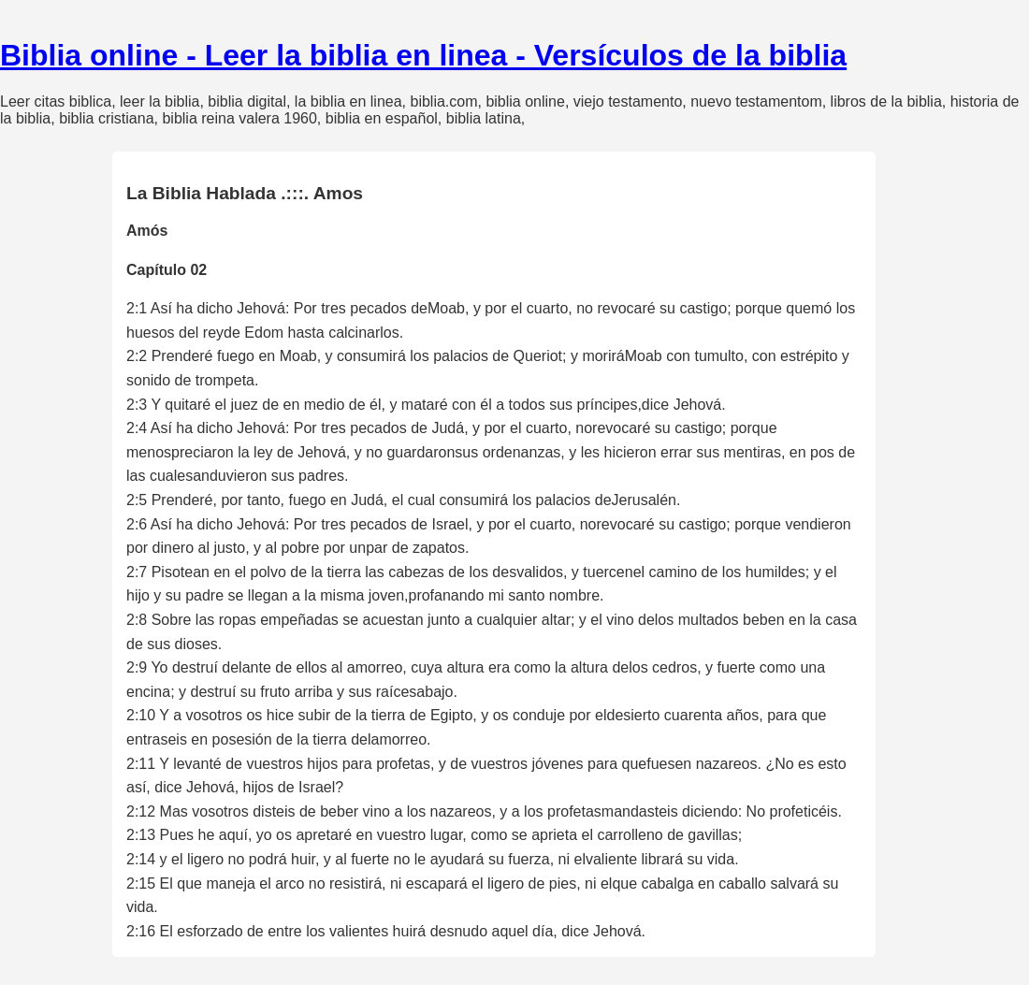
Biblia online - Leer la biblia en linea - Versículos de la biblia (423, 55)
